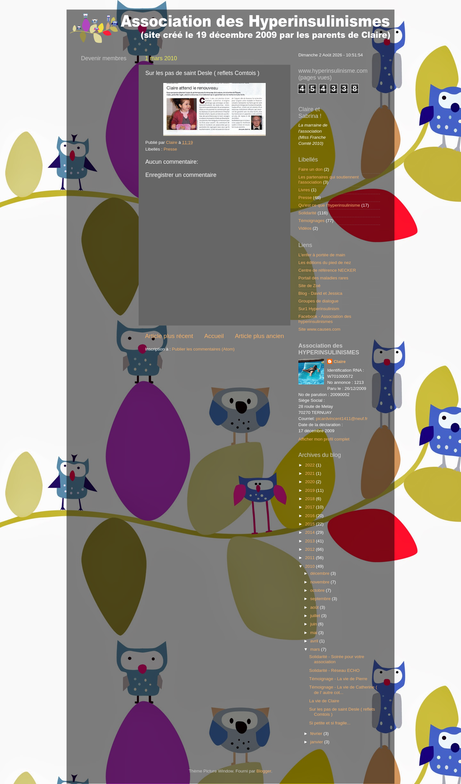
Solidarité (307, 212)
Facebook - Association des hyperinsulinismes (324, 319)
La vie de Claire (324, 700)
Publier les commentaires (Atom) (203, 349)
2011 (310, 557)
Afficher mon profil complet (324, 439)
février (316, 733)
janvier (317, 741)
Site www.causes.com (319, 329)
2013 (310, 541)
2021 (310, 473)
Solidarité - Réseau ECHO (334, 670)
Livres (304, 189)
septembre (321, 598)
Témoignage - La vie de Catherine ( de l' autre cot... (343, 690)
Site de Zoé (309, 285)
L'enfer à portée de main (321, 254)
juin (314, 624)
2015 (310, 524)
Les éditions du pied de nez (324, 262)
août (315, 607)
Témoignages (311, 220)
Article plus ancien (259, 336)
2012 (310, 549)
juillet (315, 615)
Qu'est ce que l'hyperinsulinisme (329, 205)
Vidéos (304, 228)
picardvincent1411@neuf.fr (342, 418)
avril (314, 641)
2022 (310, 465)
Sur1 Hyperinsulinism (318, 308)
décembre (320, 573)
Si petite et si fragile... (330, 723)
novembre (320, 582)
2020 (310, 481)
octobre (318, 590)
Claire (340, 361)
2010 (310, 566)
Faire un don (310, 169)
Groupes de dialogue (318, 301)
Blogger (263, 771)
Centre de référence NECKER (327, 270)
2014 (310, 532)
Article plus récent (169, 336)
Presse (170, 149)
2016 (310, 515)
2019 (310, 490)
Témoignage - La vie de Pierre (338, 678)
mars (315, 649)
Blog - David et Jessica (320, 293)
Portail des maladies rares (323, 278)
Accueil (214, 336)
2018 (310, 498)
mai (314, 632)
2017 (310, 507)
